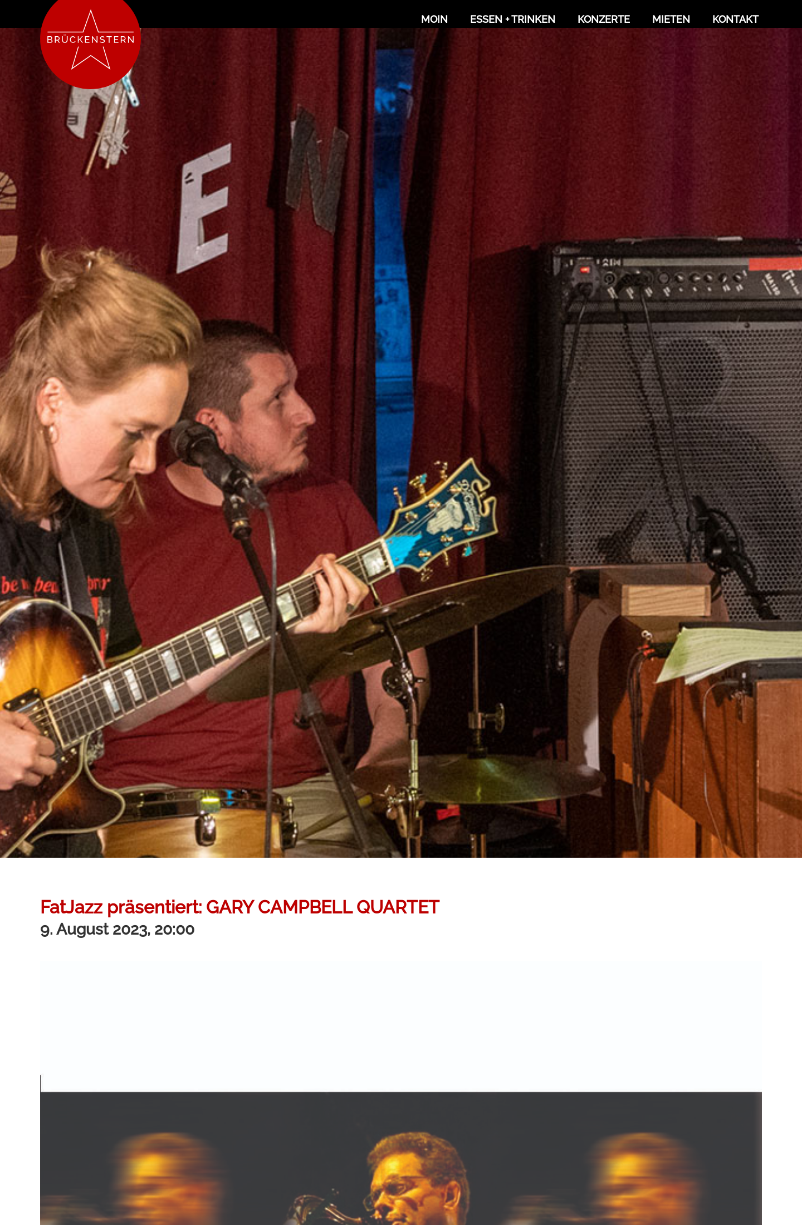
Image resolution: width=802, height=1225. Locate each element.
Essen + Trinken (512, 19)
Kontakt (735, 19)
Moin (434, 19)
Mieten (671, 19)
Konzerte (604, 19)
